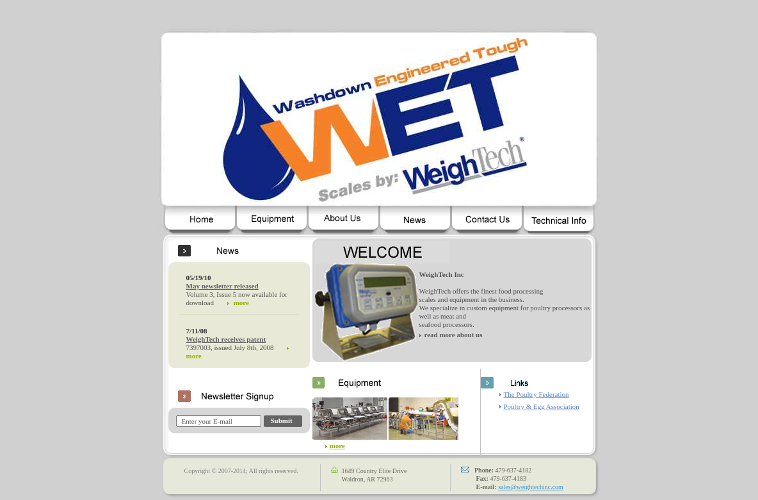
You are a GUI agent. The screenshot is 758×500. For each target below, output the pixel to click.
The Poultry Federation (536, 394)
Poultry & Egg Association (541, 406)
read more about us (453, 334)
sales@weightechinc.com (530, 486)
